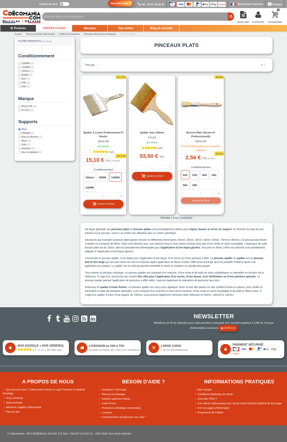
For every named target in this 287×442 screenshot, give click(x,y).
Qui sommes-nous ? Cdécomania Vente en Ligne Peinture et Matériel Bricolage (44, 391)
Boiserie (28, 148)
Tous (24, 129)
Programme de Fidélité (208, 413)
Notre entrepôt (13, 403)
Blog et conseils (161, 28)
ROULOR (28, 106)
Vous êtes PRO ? (207, 398)
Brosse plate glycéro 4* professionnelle (200, 134)
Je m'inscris (228, 328)
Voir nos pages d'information (212, 408)
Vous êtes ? (120, 3)
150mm (27, 70)
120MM (27, 67)
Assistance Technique (112, 390)
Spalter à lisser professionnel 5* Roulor (103, 134)
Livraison (105, 413)
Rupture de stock (201, 200)
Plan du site (11, 412)
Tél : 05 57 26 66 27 (150, 4)
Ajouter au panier (103, 203)
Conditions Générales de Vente (213, 394)
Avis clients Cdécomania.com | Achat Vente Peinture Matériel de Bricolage (238, 403)
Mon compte (202, 390)
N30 (25, 82)
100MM (27, 63)
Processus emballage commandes (119, 408)
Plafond (27, 132)
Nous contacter (13, 398)
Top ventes (125, 28)
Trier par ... (93, 64)
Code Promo (107, 403)
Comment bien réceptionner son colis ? (122, 417)
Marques (90, 28)
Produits (18, 28)
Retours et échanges (111, 394)
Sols (25, 144)
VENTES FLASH (54, 28)
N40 (25, 86)
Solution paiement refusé (114, 399)
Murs (26, 140)
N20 (25, 78)
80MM (26, 74)
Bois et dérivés (31, 136)
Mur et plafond (31, 152)
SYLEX (27, 110)
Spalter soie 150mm (152, 132)
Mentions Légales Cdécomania (22, 407)
